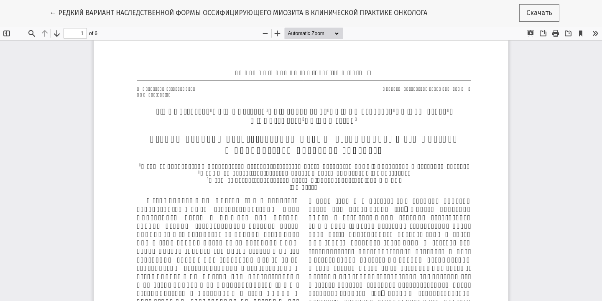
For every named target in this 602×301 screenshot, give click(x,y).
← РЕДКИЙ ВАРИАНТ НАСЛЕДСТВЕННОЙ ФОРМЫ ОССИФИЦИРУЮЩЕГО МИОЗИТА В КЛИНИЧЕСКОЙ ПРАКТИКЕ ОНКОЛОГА (238, 12)
